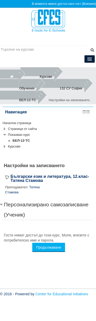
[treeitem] (48, 123)
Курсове (14, 146)
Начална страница (17, 123)
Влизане (89, 4)
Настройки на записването (69, 100)
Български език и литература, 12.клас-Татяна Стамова (49, 179)
